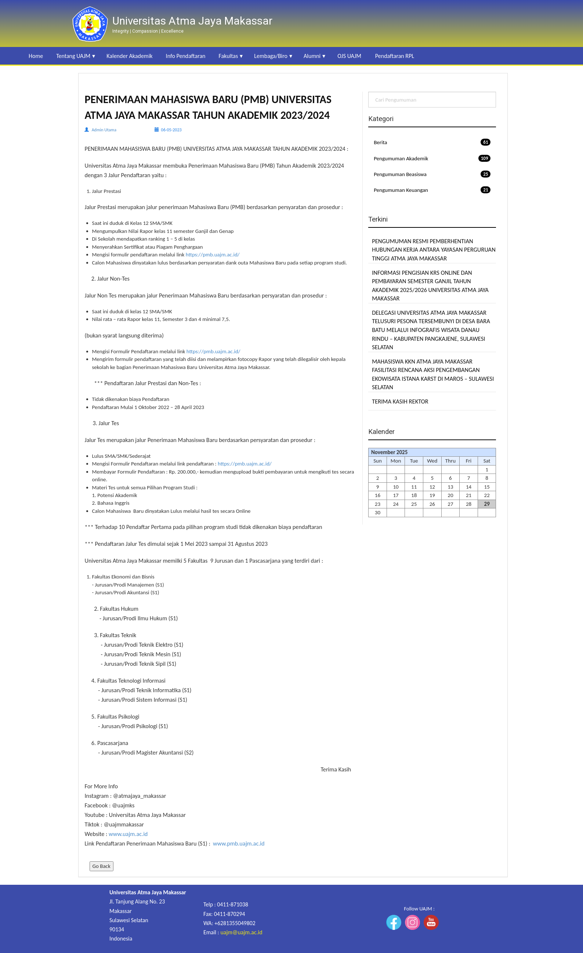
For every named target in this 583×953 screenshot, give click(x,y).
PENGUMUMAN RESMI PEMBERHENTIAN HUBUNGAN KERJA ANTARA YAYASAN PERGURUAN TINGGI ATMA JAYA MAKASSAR (434, 249)
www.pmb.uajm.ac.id (239, 843)
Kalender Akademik (129, 55)
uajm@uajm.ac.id (241, 932)
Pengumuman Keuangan (432, 189)
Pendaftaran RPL (394, 55)
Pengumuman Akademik (432, 158)
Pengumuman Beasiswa (432, 174)
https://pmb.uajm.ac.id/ (213, 254)
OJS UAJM (349, 55)
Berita (432, 142)
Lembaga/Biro (270, 55)
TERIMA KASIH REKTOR (400, 401)
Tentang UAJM (73, 55)
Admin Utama (104, 129)
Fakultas (228, 55)
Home (36, 55)
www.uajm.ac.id (128, 833)
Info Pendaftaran (186, 55)
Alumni (312, 55)
